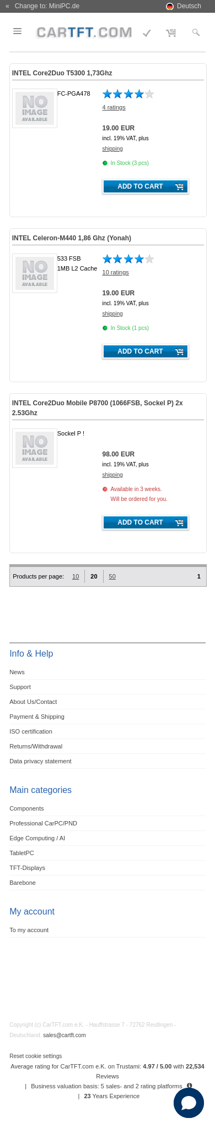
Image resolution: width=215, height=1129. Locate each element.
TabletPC (21, 853)
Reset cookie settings (35, 1056)
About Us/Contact (33, 701)
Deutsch (189, 6)
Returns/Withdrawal (35, 746)
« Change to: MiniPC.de (42, 6)
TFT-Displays (27, 867)
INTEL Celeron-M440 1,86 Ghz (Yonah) (71, 238)
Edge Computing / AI (37, 838)
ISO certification (30, 731)
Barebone (22, 882)
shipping (113, 149)
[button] (189, 1103)
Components (26, 808)
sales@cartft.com (64, 1035)
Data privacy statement (40, 761)
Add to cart (140, 186)
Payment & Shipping (36, 716)
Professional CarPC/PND (43, 823)
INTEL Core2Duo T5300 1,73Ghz (62, 73)
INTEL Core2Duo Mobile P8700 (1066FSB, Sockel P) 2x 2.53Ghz (97, 408)
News (17, 672)
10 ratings (116, 272)
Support (20, 687)
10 (75, 576)
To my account (29, 930)
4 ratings (114, 107)
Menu (24, 31)
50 (112, 576)
